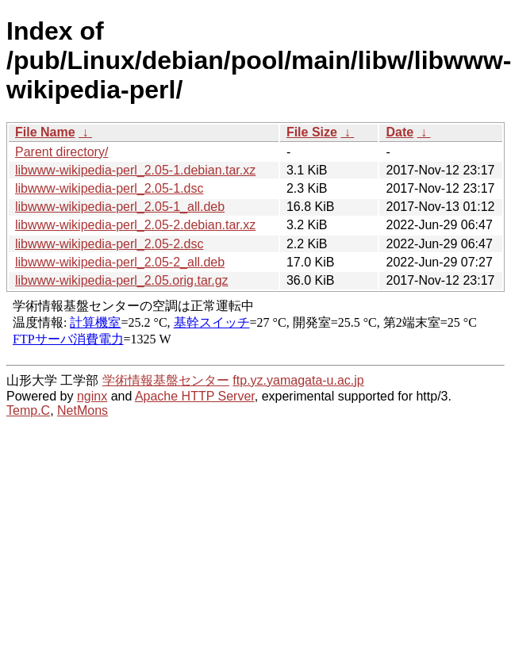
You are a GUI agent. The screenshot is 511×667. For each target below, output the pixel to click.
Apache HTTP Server (195, 396)
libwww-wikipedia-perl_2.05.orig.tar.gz (122, 280)
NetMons (82, 410)
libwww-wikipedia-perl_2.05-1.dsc (109, 188)
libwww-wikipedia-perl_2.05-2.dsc (109, 244)
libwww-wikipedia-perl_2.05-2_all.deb (120, 262)
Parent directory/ (61, 152)
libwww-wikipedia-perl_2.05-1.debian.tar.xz (135, 170)
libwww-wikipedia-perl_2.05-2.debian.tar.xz (135, 225)
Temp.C (28, 410)
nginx (92, 396)
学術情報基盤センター (165, 380)
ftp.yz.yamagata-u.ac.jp (297, 380)
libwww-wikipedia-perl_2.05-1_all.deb (120, 206)
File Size (311, 132)
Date (399, 132)
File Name (45, 132)
